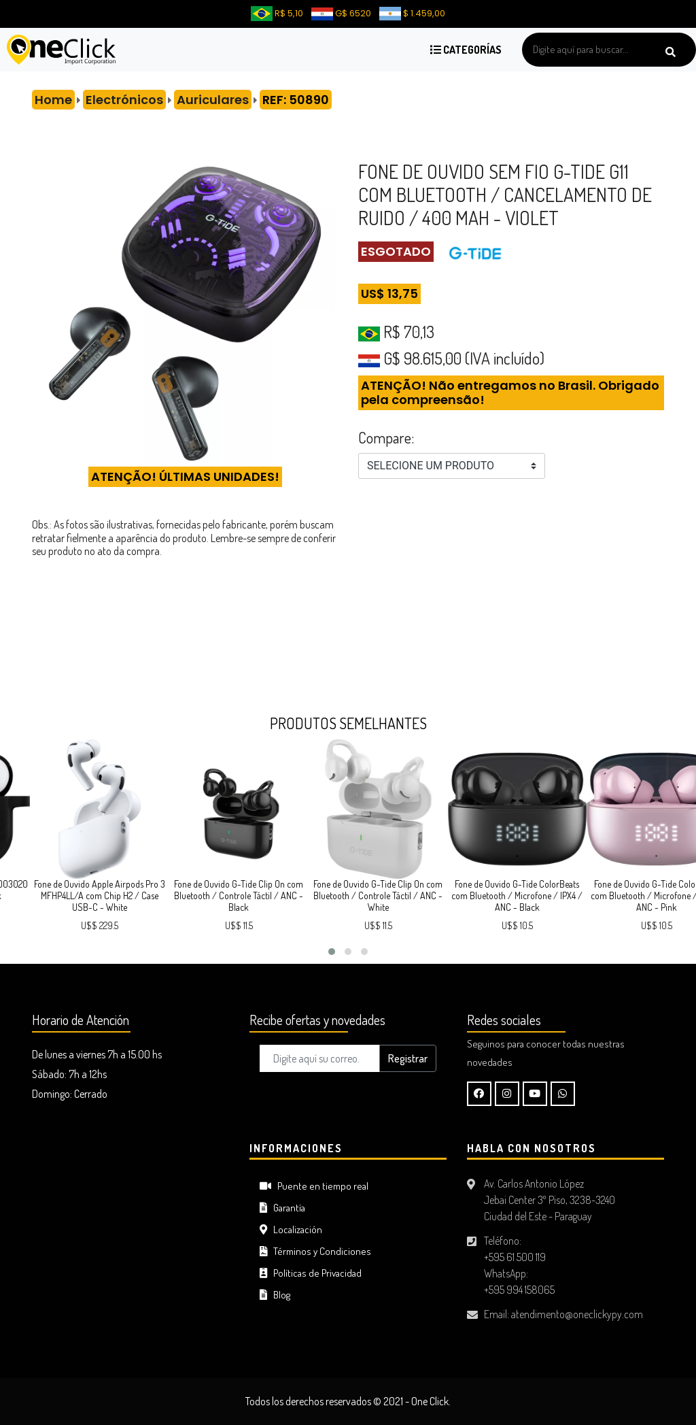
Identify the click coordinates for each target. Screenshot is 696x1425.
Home (53, 99)
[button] (332, 951)
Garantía (282, 1207)
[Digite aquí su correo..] (320, 1058)
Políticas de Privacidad (311, 1273)
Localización (291, 1229)
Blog (275, 1294)
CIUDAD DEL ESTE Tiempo (130, 1193)
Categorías (466, 49)
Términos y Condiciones (315, 1251)
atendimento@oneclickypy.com (577, 1314)
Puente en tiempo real (314, 1185)
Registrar (408, 1058)
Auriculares (213, 99)
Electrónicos (124, 99)
